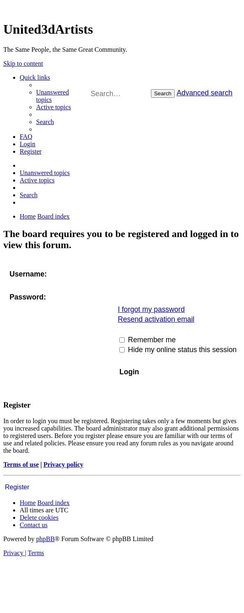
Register (17, 487)
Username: (28, 274)
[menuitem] (53, 107)
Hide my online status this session (178, 350)
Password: (27, 297)
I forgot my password (151, 309)
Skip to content (23, 63)
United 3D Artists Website (122, 8)
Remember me (147, 340)
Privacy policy (63, 464)
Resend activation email (156, 319)
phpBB (45, 538)
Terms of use (21, 464)
